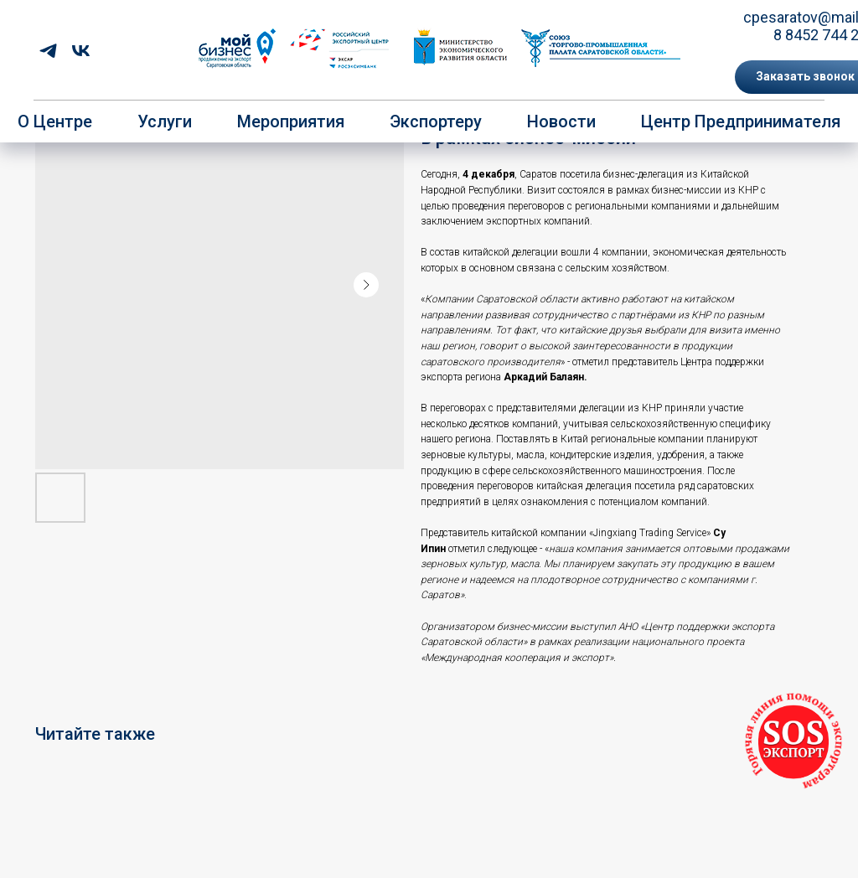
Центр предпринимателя (740, 121)
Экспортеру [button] (436, 121)
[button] (793, 742)
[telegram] (48, 50)
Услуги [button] (164, 121)
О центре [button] (55, 121)
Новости (561, 121)
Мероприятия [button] (290, 121)
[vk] (80, 50)
